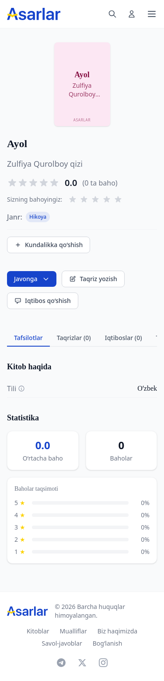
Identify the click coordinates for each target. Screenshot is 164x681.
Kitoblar (38, 631)
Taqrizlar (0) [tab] (74, 338)
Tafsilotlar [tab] (28, 338)
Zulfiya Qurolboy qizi (45, 163)
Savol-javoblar (62, 643)
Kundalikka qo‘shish (48, 245)
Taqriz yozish (93, 279)
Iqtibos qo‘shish (42, 300)
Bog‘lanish (107, 643)
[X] (82, 663)
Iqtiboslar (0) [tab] (123, 338)
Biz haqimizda (117, 631)
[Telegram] (61, 663)
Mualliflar (73, 631)
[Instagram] (103, 663)
